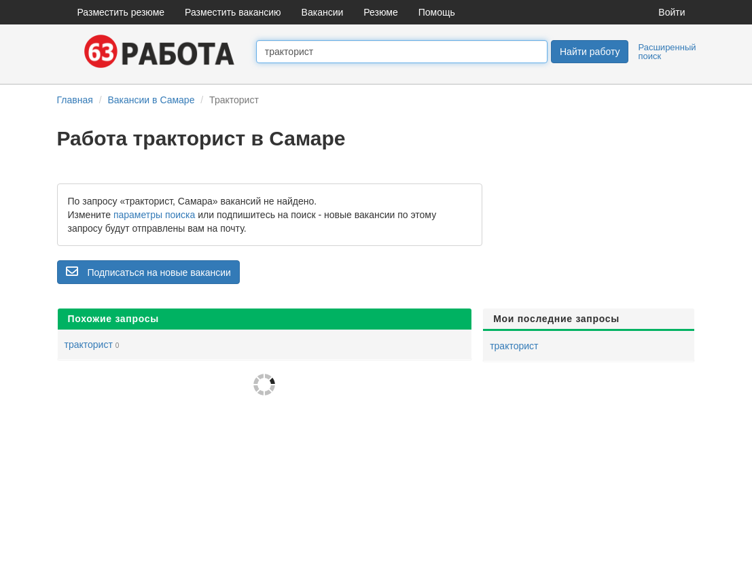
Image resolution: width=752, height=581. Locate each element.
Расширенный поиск (667, 51)
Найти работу (590, 51)
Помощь (436, 12)
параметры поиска (154, 214)
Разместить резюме (121, 12)
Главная (75, 99)
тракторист (89, 344)
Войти (671, 12)
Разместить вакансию (233, 12)
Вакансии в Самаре (150, 99)
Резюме (380, 12)
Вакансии (323, 12)
